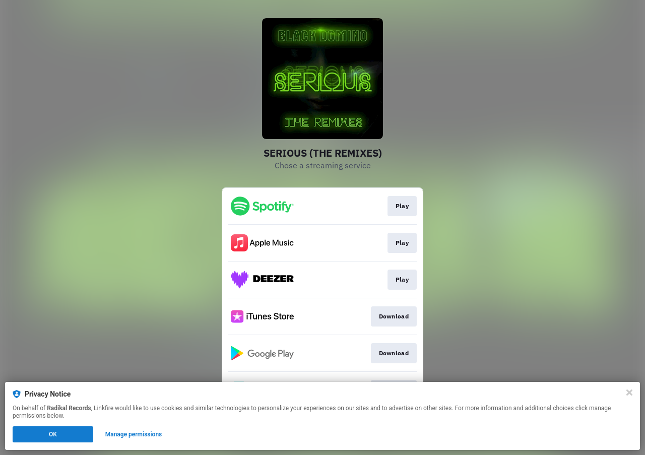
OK (53, 434)
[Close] (629, 392)
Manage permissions (133, 434)
